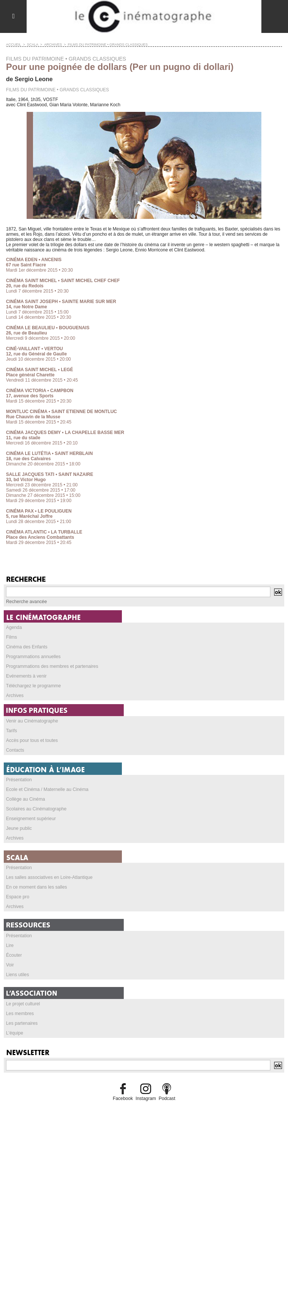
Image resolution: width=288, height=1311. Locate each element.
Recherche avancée (26, 601)
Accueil (13, 44)
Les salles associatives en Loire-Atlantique (48, 877)
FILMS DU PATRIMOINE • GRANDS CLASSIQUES (104, 44)
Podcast (166, 1098)
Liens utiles (17, 974)
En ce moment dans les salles (36, 887)
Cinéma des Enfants (26, 647)
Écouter (13, 955)
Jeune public (18, 828)
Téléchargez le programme (33, 685)
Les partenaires (21, 1023)
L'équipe (14, 1033)
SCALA (31, 44)
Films (11, 637)
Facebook (123, 1098)
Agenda (13, 627)
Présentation (18, 779)
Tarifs (11, 730)
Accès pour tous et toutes (31, 740)
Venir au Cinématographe (31, 721)
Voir (10, 965)
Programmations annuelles (33, 656)
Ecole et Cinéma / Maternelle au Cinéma (46, 789)
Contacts (15, 750)
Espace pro (17, 896)
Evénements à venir (26, 676)
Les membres (19, 1013)
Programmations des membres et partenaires (51, 666)
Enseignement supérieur (30, 818)
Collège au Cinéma (25, 799)
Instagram (146, 1098)
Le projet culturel (22, 1003)
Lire (10, 945)
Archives (51, 44)
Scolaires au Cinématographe (35, 809)
